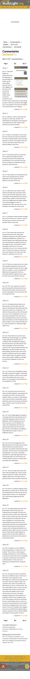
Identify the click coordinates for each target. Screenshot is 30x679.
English (5, 44)
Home (5, 42)
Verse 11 (5, 301)
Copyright (19, 82)
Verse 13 (5, 368)
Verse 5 (4, 171)
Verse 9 (4, 261)
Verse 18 (5, 485)
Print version (19, 81)
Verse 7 (4, 213)
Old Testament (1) (21, 94)
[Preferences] (28, 7)
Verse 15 (5, 412)
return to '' (21, 109)
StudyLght (10, 3)
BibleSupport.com (14, 629)
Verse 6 (4, 187)
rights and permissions (10, 658)
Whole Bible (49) (20, 91)
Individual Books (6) (21, 96)
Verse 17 (5, 467)
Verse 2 (4, 113)
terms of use (8, 657)
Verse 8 (4, 229)
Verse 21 (5, 570)
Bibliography (19, 84)
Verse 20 (5, 544)
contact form (15, 665)
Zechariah (17, 47)
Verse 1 (4, 68)
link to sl (18, 660)
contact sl (22, 658)
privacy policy (19, 657)
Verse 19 (5, 505)
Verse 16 (5, 439)
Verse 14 (5, 388)
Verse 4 (4, 151)
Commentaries (15, 42)
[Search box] (19, 73)
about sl (11, 660)
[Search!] (25, 73)
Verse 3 (4, 131)
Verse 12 (5, 332)
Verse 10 (5, 283)
